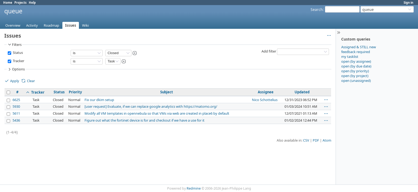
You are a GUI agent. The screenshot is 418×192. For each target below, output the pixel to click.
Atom (327, 140)
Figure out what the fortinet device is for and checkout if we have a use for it (144, 120)
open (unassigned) (356, 80)
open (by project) (354, 75)
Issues (70, 25)
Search (317, 9)
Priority (75, 92)
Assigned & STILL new (358, 47)
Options (16, 69)
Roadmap (51, 25)
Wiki (85, 25)
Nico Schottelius (265, 99)
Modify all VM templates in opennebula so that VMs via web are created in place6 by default (157, 113)
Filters (14, 44)
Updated (302, 92)
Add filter (269, 51)
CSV (306, 140)
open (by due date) (356, 66)
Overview (12, 25)
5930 (16, 106)
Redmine (194, 188)
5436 (16, 120)
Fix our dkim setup (99, 99)
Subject (166, 92)
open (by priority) (355, 71)
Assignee (266, 92)
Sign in (408, 3)
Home (7, 3)
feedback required (355, 51)
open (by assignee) (356, 61)
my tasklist (349, 56)
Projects (20, 3)
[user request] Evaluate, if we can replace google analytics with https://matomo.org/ (151, 106)
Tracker (18, 61)
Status (17, 52)
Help (32, 3)
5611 (16, 113)
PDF (316, 140)
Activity (32, 25)
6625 (16, 99)
